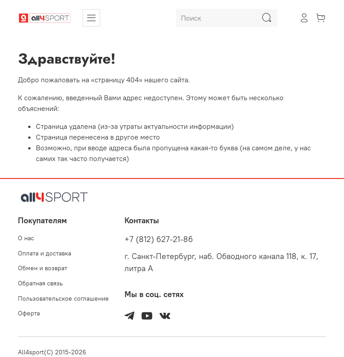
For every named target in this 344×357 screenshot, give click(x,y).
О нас (26, 238)
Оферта (29, 313)
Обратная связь (40, 283)
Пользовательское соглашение (63, 298)
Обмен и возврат (42, 268)
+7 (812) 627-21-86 (159, 239)
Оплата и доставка (44, 253)
